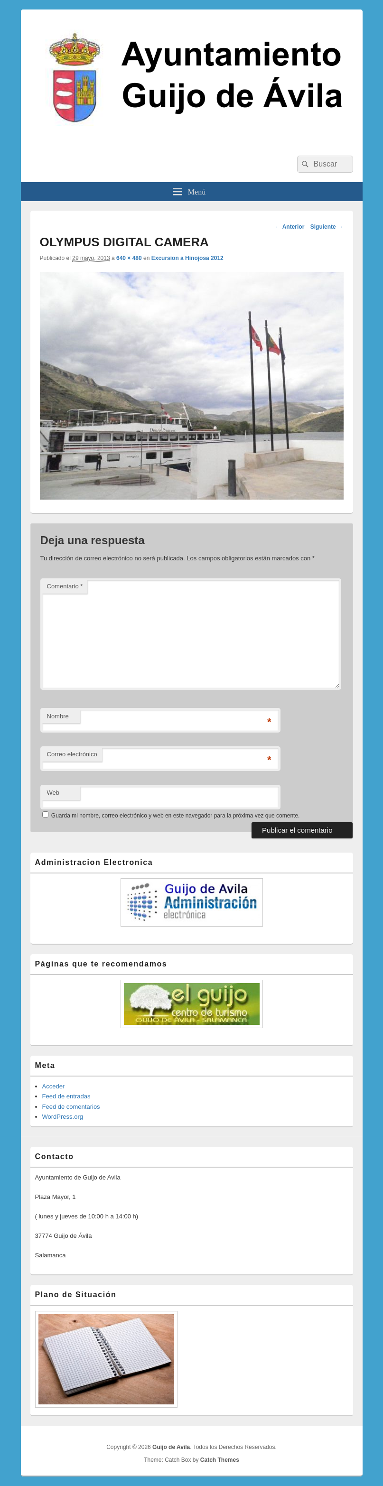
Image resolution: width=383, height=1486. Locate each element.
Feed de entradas (66, 1096)
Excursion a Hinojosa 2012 (187, 258)
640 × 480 (129, 258)
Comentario (65, 586)
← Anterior (290, 226)
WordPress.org (62, 1116)
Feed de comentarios (71, 1106)
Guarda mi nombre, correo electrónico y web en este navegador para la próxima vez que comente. (175, 815)
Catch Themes (219, 1460)
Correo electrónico (72, 754)
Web (53, 792)
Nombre (58, 716)
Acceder (53, 1086)
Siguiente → (326, 226)
